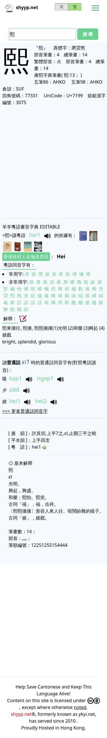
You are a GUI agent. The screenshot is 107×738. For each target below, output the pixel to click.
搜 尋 (88, 34)
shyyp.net (21, 714)
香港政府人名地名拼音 (26, 256)
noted (80, 707)
